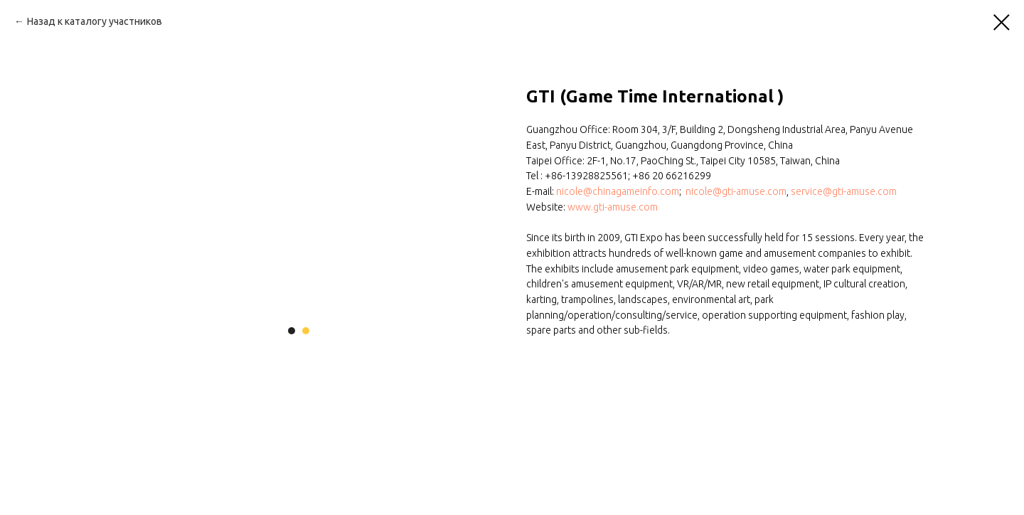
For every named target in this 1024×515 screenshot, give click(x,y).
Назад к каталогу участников (94, 21)
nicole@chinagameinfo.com (617, 191)
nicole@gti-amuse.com (736, 191)
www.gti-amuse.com (612, 207)
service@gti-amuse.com (844, 191)
